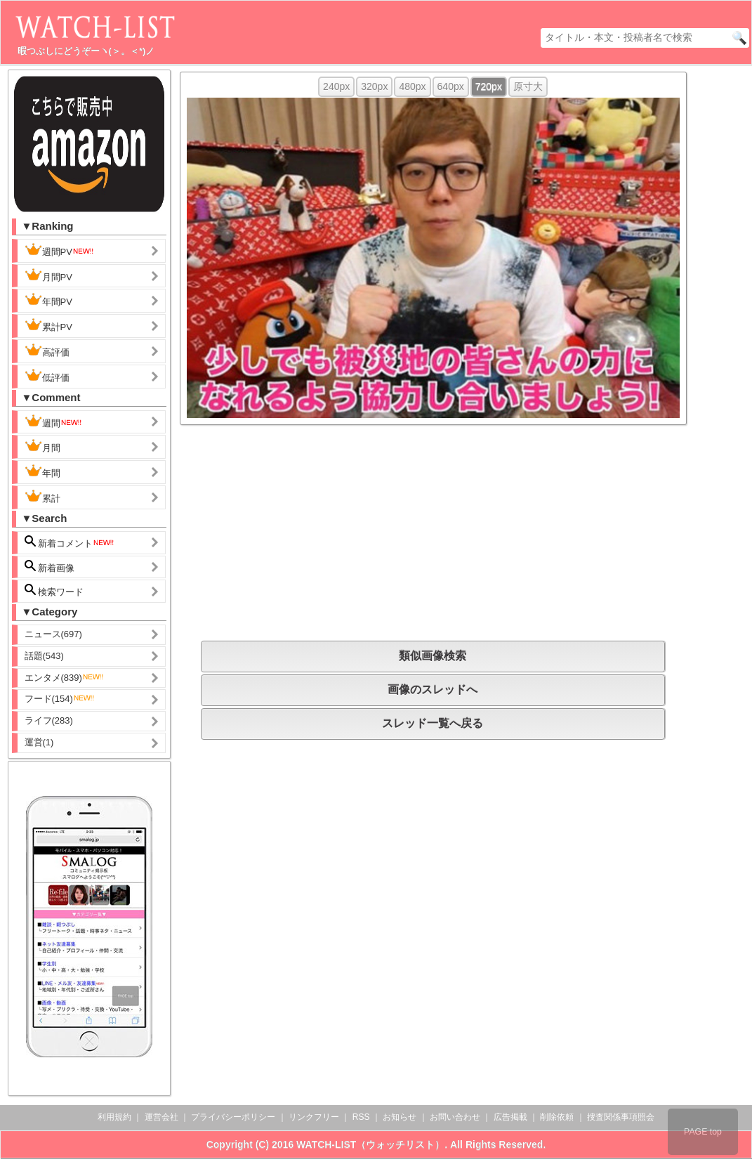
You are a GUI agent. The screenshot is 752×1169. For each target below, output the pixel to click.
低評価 (47, 376)
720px (488, 86)
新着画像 (50, 566)
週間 (54, 421)
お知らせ (399, 1117)
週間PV (60, 250)
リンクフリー (314, 1117)
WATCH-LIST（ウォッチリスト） (370, 1144)
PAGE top (703, 1132)
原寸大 (528, 86)
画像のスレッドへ (432, 689)
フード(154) (60, 698)
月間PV (48, 275)
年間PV (48, 300)
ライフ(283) (49, 720)
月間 (42, 446)
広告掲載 (510, 1117)
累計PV (48, 325)
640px (450, 86)
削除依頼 (557, 1117)
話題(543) (44, 656)
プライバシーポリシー (233, 1117)
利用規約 (114, 1117)
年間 (42, 471)
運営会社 (161, 1117)
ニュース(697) (53, 634)
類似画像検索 (432, 656)
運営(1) (39, 742)
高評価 (47, 351)
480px (412, 86)
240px (336, 86)
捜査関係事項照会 (620, 1117)
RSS (361, 1117)
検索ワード (54, 590)
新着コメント (70, 542)
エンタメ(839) (65, 677)
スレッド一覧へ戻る (432, 723)
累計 (42, 497)
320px (374, 86)
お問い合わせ (455, 1117)
